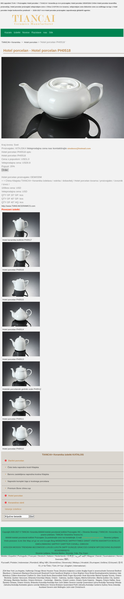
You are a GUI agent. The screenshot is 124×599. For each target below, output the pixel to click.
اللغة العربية (80, 556)
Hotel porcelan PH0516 (13, 270)
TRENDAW (26, 547)
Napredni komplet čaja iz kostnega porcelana (28, 481)
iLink (20, 541)
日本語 (70, 556)
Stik (51, 32)
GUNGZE (72, 547)
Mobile (4, 556)
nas (45, 32)
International (79, 566)
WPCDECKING (103, 547)
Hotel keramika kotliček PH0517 (17, 240)
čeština (104, 562)
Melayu (76, 562)
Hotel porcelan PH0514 (13, 329)
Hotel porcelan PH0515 (13, 300)
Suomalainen (109, 556)
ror (38, 541)
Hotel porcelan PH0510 (13, 449)
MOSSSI (17, 547)
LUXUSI (49, 547)
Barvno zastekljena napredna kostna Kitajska (28, 474)
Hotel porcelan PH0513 (13, 359)
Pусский (5, 562)
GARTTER (65, 544)
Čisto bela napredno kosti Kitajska (23, 467)
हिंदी (66, 559)
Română (34, 562)
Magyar (90, 556)
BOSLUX (116, 541)
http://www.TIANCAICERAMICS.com (18, 206)
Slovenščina (55, 562)
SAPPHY (56, 544)
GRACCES (82, 547)
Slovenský (66, 562)
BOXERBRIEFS (62, 550)
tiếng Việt (43, 562)
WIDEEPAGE (62, 541)
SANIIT (87, 541)
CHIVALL (75, 544)
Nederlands (60, 556)
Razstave (36, 32)
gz (35, 541)
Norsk (119, 556)
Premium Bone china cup (19, 488)
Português (22, 556)
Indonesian (24, 562)
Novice (26, 32)
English (68, 566)
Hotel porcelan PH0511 (13, 419)
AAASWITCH (105, 541)
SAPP (64, 547)
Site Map (27, 541)
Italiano (50, 556)
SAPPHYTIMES (75, 541)
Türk (54, 566)
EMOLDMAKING (43, 544)
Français (32, 556)
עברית (61, 566)
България (94, 562)
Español (12, 556)
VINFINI (94, 541)
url (32, 541)
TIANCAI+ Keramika (11, 42)
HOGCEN (7, 547)
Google (47, 541)
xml (41, 541)
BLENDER (116, 547)
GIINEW (92, 547)
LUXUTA (57, 547)
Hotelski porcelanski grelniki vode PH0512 (21, 389)
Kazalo (8, 32)
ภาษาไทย (46, 566)
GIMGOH (84, 544)
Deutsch (41, 556)
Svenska (59, 559)
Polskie (13, 562)
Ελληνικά (113, 562)
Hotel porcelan (30, 42)
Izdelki (17, 32)
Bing (53, 541)
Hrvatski (85, 562)
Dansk (99, 556)
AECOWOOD (38, 547)
